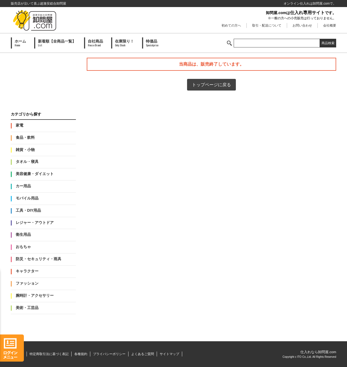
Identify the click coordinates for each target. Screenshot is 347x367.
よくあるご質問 (142, 354)
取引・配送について (266, 25)
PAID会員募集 (43, 79)
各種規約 (80, 354)
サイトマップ (169, 354)
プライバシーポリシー (109, 354)
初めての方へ (231, 25)
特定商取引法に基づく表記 (49, 354)
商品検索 (328, 43)
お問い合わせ (302, 25)
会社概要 (329, 25)
